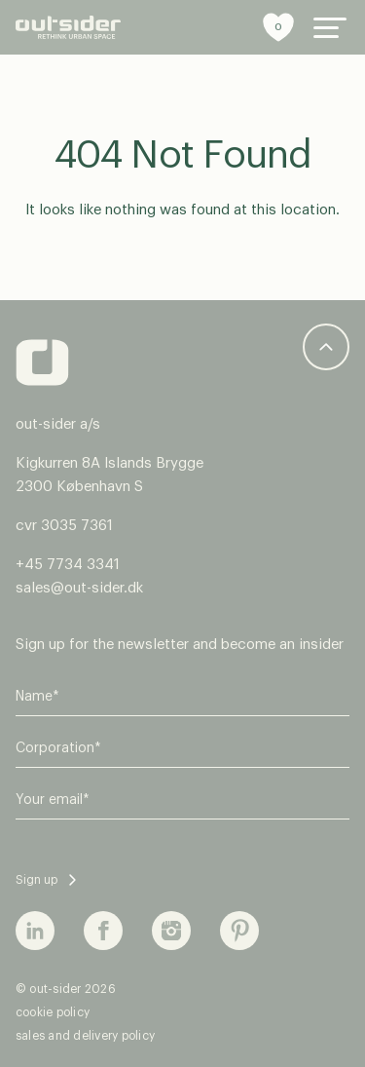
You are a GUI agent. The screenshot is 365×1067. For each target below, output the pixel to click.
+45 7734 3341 (68, 564)
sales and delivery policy (85, 1036)
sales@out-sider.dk (79, 588)
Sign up (36, 880)
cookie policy (53, 1012)
